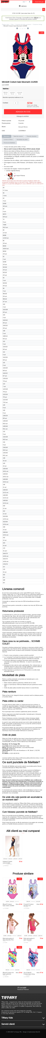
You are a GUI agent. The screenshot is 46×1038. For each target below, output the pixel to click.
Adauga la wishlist (23, 116)
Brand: (4, 126)
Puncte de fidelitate (9, 142)
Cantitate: (5, 102)
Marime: (6, 89)
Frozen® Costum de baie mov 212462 (29, 905)
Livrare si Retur (8, 139)
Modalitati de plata (22, 139)
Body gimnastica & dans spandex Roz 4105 (8, 940)
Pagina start (5, 24)
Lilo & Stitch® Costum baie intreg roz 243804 (29, 974)
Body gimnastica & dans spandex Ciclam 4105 (29, 940)
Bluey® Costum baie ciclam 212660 (8, 904)
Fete (12, 24)
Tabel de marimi (18, 136)
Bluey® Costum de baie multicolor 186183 (8, 974)
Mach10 (38, 1032)
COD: (3, 130)
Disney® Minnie (23, 127)
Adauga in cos (23, 112)
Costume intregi (37, 24)
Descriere (6, 136)
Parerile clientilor (32, 136)
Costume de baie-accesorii (23, 24)
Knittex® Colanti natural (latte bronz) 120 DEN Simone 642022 (7, 864)
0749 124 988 (16, 13)
